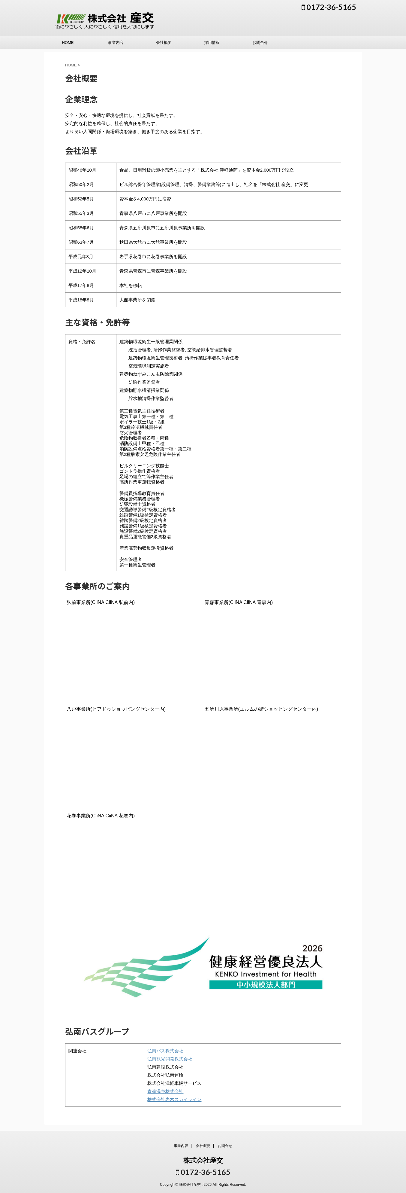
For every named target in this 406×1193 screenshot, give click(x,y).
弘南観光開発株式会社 (169, 1058)
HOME (68, 42)
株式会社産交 (203, 1160)
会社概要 (164, 42)
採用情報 (212, 42)
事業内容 (116, 42)
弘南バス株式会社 (165, 1050)
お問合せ (260, 42)
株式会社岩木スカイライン (174, 1099)
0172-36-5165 (329, 6)
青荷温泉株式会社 (165, 1091)
